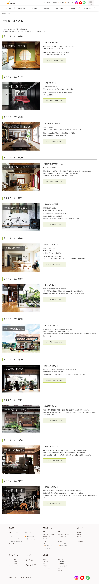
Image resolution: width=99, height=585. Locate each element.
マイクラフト (14, 536)
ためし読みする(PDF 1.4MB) (54, 181)
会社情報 (45, 559)
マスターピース (15, 534)
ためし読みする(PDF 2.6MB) (54, 100)
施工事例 (11, 543)
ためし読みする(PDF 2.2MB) (54, 342)
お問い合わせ (70, 2)
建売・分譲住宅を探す (48, 534)
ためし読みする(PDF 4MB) (54, 380)
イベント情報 (47, 2)
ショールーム (80, 539)
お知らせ (60, 570)
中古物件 (28, 555)
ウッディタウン (48, 548)
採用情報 (62, 2)
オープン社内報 (63, 566)
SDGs (44, 563)
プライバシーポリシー (31, 577)
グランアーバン (48, 545)
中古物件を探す (47, 536)
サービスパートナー (14, 566)
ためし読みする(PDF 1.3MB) (54, 60)
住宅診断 (79, 534)
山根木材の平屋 (15, 539)
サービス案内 (12, 559)
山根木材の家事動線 (31, 539)
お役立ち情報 (80, 541)
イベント (26, 541)
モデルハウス (27, 532)
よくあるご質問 (13, 563)
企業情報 (55, 2)
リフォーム (80, 528)
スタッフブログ (13, 561)
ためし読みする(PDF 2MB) (54, 141)
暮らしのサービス (14, 555)
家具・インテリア (31, 565)
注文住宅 (11, 528)
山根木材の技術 (30, 536)
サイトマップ (20, 577)
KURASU (62, 561)
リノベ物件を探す (62, 536)
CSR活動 (45, 561)
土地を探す (46, 538)
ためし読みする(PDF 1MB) (54, 224)
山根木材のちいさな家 (16, 541)
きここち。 (62, 563)
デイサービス (30, 560)
